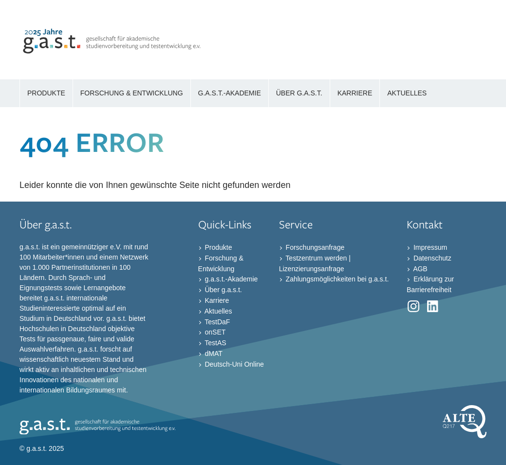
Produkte (217, 247)
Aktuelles (217, 311)
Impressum (429, 247)
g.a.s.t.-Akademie (230, 279)
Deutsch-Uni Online (233, 364)
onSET (214, 332)
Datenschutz (431, 258)
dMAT (213, 353)
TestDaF (216, 321)
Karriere (216, 300)
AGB (420, 268)
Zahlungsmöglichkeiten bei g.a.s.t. (336, 279)
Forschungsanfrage (314, 247)
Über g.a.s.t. (222, 290)
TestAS (214, 343)
